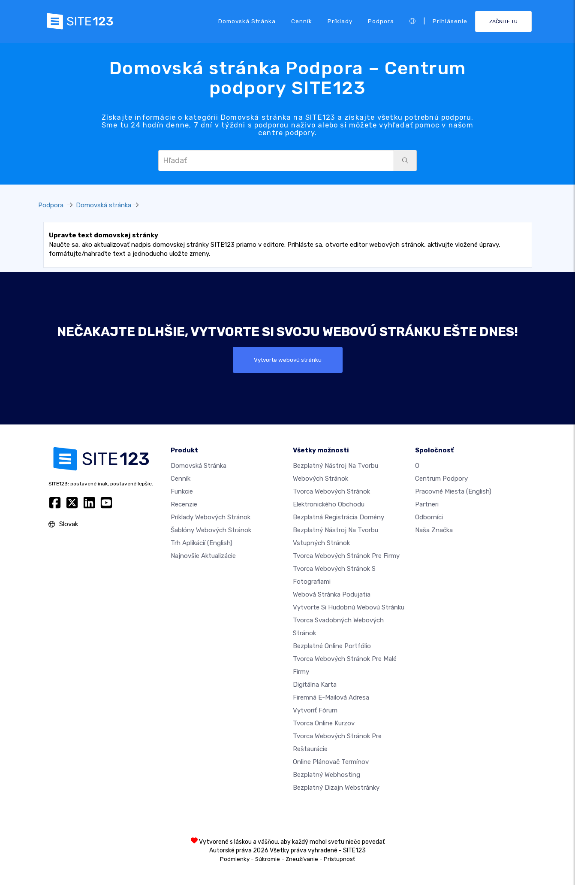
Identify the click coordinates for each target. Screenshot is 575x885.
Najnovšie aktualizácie (203, 556)
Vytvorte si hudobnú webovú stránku (348, 607)
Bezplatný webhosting (326, 775)
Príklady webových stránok (210, 517)
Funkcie (182, 491)
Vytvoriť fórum (315, 710)
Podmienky (235, 859)
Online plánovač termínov (331, 762)
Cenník (301, 21)
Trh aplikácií (201, 543)
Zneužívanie (302, 859)
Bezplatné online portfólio (332, 646)
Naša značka (434, 530)
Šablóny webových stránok (211, 530)
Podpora (381, 21)
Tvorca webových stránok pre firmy (346, 556)
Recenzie (184, 504)
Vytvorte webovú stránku (288, 359)
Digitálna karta (315, 684)
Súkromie (267, 859)
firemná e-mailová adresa (331, 697)
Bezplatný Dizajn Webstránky (336, 787)
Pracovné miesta (453, 491)
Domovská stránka (247, 21)
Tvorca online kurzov (324, 723)
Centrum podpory (441, 478)
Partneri (427, 504)
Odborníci (429, 517)
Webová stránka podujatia (331, 594)
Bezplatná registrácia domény (338, 517)
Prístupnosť (339, 859)
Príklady (340, 21)
